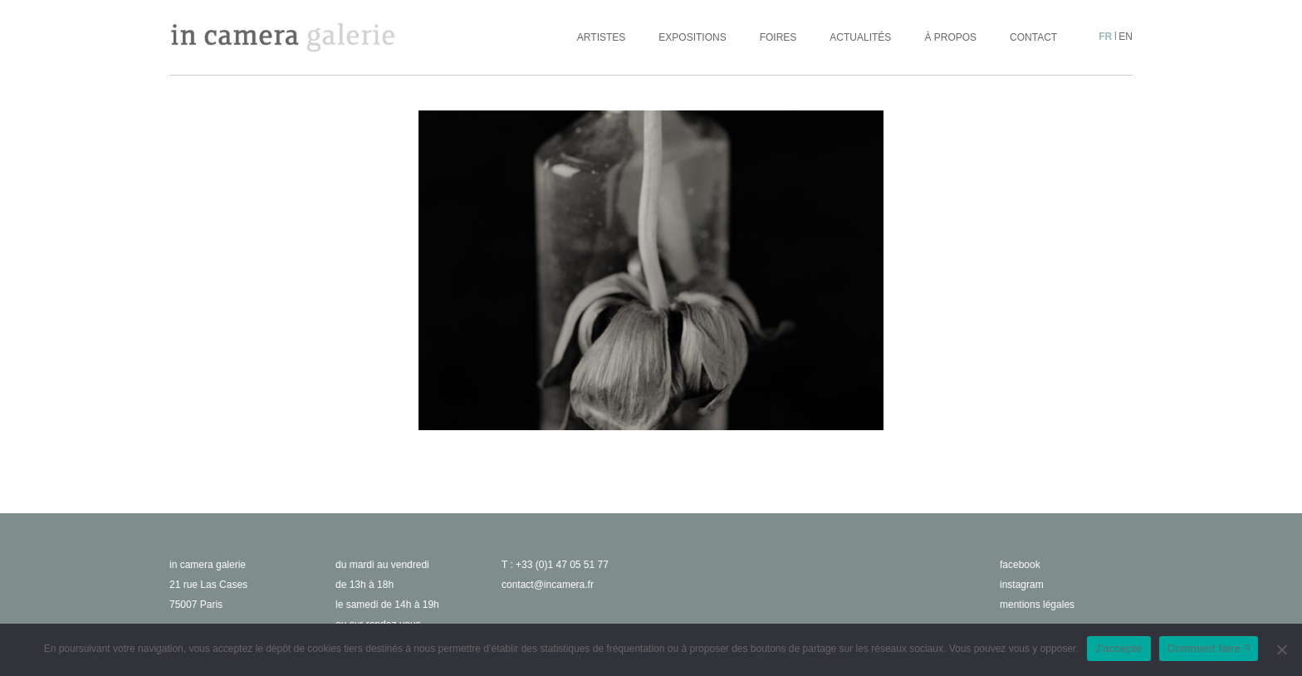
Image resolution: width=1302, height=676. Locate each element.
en (1125, 36)
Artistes (601, 37)
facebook (1020, 565)
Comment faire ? (1209, 648)
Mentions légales (1037, 604)
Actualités (860, 37)
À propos (950, 37)
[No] (1281, 649)
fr (1105, 36)
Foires (778, 37)
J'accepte (1119, 648)
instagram (1022, 584)
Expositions (692, 37)
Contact (1033, 37)
